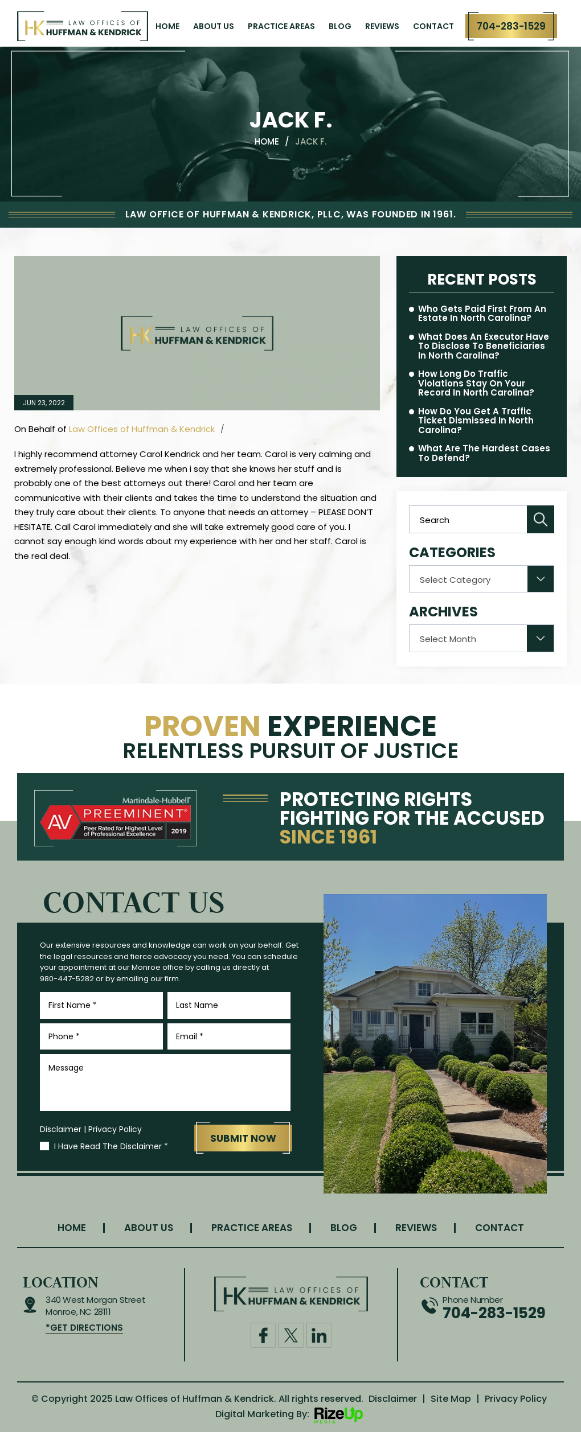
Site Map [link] (451, 1398)
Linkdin (319, 1335)
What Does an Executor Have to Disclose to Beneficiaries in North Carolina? (483, 346)
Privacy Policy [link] (516, 1398)
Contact (433, 26)
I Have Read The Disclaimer (111, 1146)
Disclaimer (60, 1129)
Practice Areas (281, 26)
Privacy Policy (115, 1129)
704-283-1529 (511, 26)
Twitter (291, 1335)
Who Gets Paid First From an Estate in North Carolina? (482, 313)
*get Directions (84, 1328)
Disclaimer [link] (393, 1398)
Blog (340, 26)
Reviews (382, 26)
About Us (213, 26)
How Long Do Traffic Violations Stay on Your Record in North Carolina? (476, 383)
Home (167, 26)
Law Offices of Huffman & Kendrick (142, 429)
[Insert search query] (481, 519)
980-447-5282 (67, 978)
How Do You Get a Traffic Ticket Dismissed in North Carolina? (476, 421)
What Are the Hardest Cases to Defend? (484, 453)
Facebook (263, 1335)
